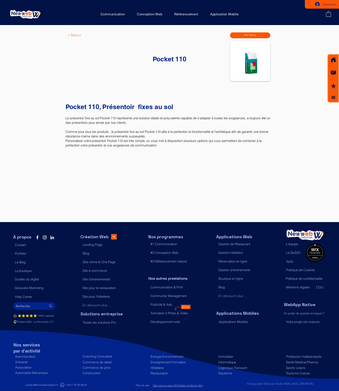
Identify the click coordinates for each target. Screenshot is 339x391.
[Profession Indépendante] (304, 356)
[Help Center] (34, 296)
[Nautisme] (237, 373)
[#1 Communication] (169, 244)
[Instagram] (44, 237)
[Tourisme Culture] (304, 373)
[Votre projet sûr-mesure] (305, 322)
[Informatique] (237, 362)
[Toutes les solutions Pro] (102, 322)
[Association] (34, 367)
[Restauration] (169, 373)
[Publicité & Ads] (169, 304)
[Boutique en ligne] (237, 278)
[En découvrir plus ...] (101, 305)
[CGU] (320, 287)
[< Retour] (82, 35)
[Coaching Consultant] (101, 356)
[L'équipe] (295, 244)
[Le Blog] (34, 262)
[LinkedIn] (52, 237)
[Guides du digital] (34, 279)
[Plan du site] (142, 385)
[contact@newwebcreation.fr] (41, 385)
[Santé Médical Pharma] (304, 362)
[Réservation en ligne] (237, 261)
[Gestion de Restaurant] (237, 244)
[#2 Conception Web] (169, 252)
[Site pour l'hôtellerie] (101, 296)
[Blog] (102, 253)
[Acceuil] (333, 60)
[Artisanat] (34, 362)
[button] (333, 73)
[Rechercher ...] (28, 306)
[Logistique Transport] (237, 367)
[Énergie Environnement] (169, 356)
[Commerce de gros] (101, 367)
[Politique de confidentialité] (305, 278)
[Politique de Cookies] (305, 270)
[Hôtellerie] (169, 367)
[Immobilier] (237, 356)
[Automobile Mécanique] (34, 372)
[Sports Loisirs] (304, 367)
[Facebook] (37, 237)
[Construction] (101, 373)
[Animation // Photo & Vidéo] (169, 313)
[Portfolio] (34, 253)
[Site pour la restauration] (101, 288)
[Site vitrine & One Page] (102, 262)
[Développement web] (169, 322)
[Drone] (185, 307)
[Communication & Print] (169, 287)
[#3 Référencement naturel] (169, 261)
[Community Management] (169, 296)
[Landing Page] (101, 244)
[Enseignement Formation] (169, 362)
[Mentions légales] (299, 287)
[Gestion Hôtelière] (237, 252)
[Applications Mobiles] (237, 322)
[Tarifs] (295, 261)
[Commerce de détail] (101, 362)
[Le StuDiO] (295, 252)
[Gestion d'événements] (237, 270)
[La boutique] (34, 271)
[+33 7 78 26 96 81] (76, 385)
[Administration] (34, 356)
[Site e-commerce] (101, 270)
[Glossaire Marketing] (34, 288)
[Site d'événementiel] (101, 279)
